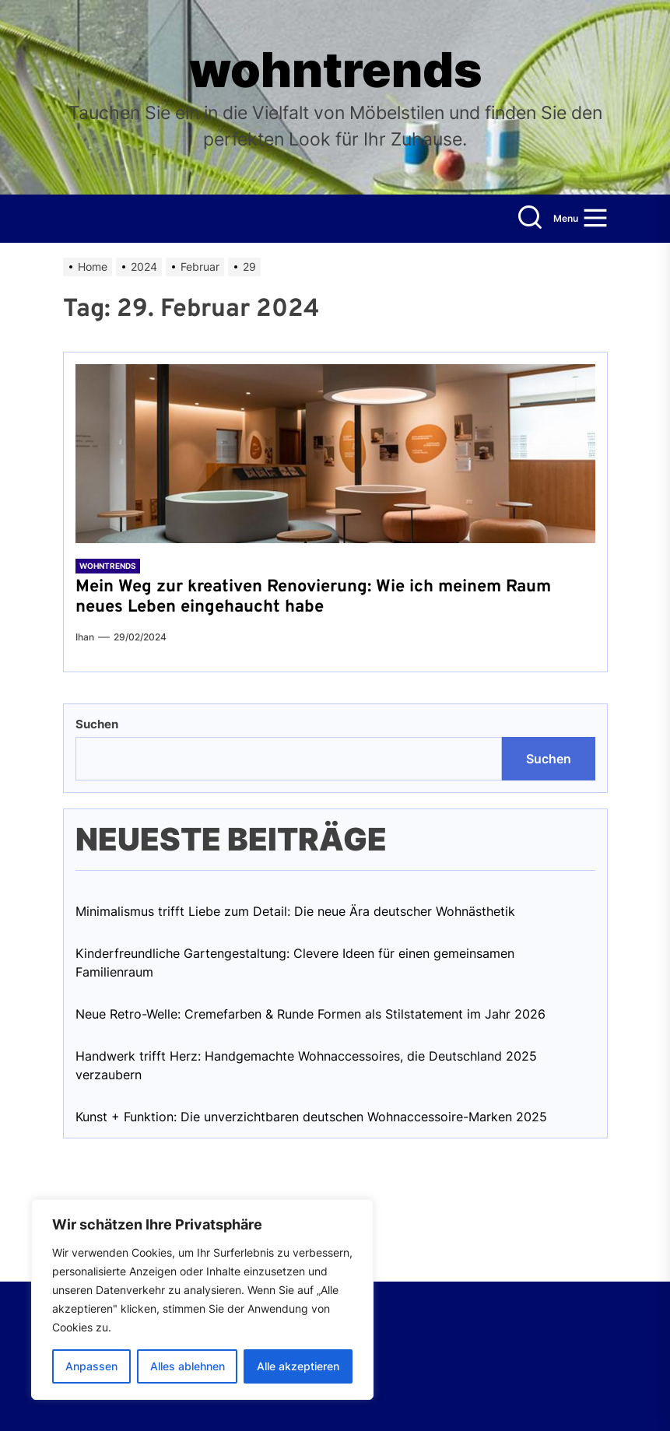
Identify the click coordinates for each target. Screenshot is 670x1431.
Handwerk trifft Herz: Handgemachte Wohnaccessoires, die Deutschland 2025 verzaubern (306, 1065)
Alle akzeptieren (298, 1366)
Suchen (96, 724)
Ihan (84, 637)
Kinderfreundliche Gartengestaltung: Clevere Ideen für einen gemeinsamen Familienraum (294, 962)
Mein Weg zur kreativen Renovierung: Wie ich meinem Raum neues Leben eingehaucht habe (313, 597)
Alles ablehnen (187, 1366)
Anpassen (91, 1366)
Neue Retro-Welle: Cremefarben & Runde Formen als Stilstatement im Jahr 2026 (310, 1014)
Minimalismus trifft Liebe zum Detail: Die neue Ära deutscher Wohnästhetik (295, 911)
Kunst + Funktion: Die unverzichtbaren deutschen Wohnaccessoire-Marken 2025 (311, 1116)
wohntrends (335, 70)
